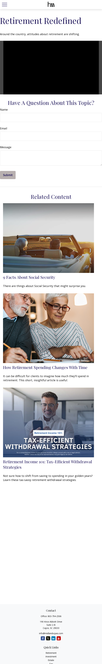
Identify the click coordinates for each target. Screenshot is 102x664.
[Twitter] (48, 638)
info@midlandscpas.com (51, 633)
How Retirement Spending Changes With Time (45, 367)
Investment (51, 656)
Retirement (51, 652)
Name (4, 109)
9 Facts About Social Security (29, 277)
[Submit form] (8, 175)
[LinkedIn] (53, 638)
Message (5, 147)
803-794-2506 (54, 616)
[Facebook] (43, 638)
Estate (51, 660)
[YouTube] (59, 638)
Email (3, 128)
